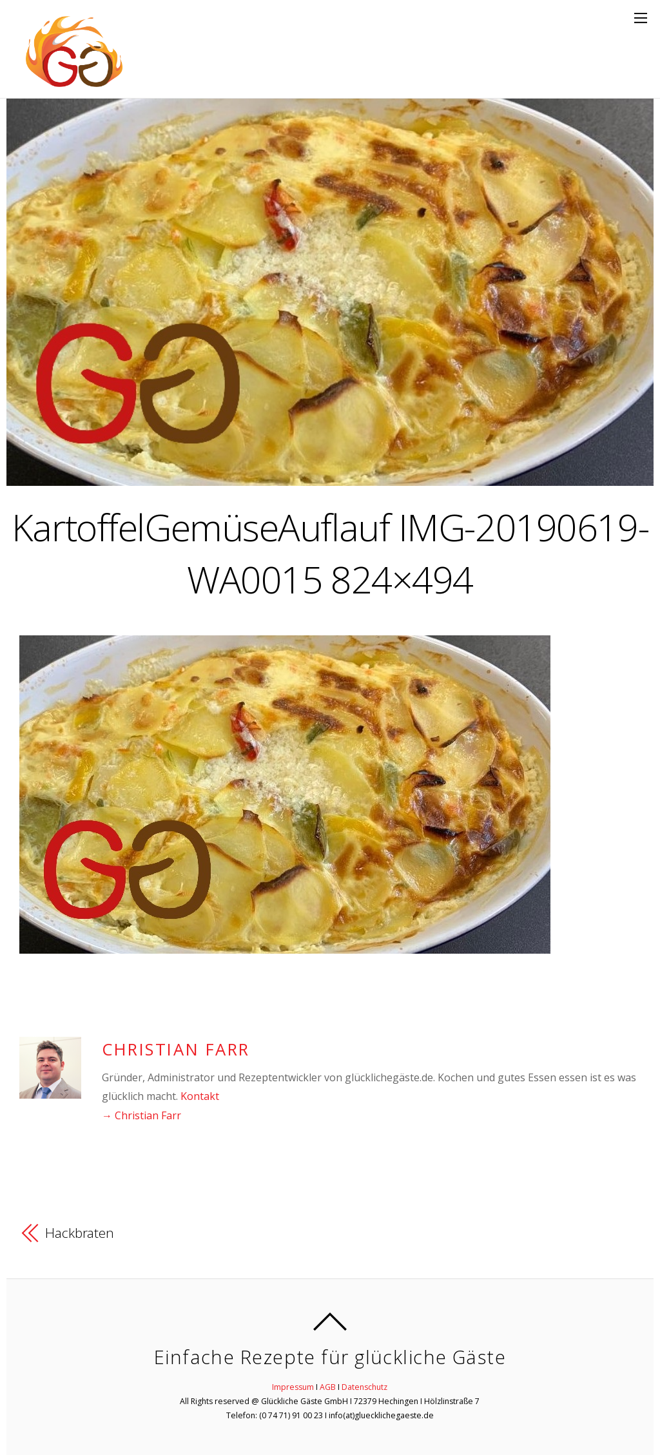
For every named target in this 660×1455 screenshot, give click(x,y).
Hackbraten (79, 1233)
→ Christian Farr (141, 1115)
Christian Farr (176, 1049)
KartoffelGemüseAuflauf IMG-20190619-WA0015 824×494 (330, 552)
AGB (328, 1387)
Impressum (293, 1387)
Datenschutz (364, 1387)
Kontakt (199, 1096)
